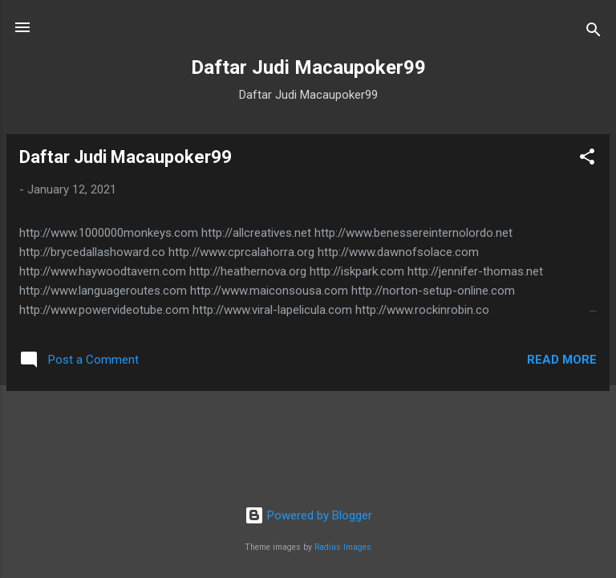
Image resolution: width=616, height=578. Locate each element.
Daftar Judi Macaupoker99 (125, 157)
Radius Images (342, 547)
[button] (587, 159)
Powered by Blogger (308, 515)
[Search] (593, 32)
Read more (562, 359)
